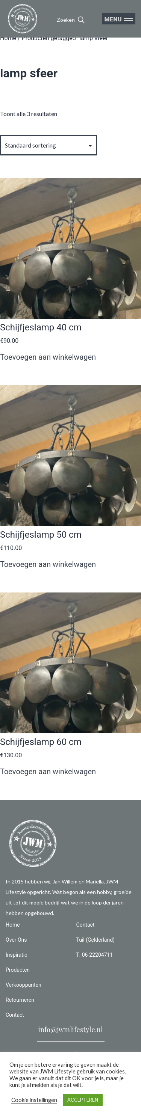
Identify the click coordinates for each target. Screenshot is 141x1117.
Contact (15, 1015)
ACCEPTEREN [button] (82, 1100)
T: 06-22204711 (94, 955)
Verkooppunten (23, 985)
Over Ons (16, 940)
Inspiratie (16, 955)
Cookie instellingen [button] (34, 1100)
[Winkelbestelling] (48, 145)
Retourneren (20, 1000)
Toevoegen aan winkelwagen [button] (48, 357)
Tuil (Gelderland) (95, 940)
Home (8, 38)
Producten (18, 970)
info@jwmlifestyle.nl (70, 1029)
